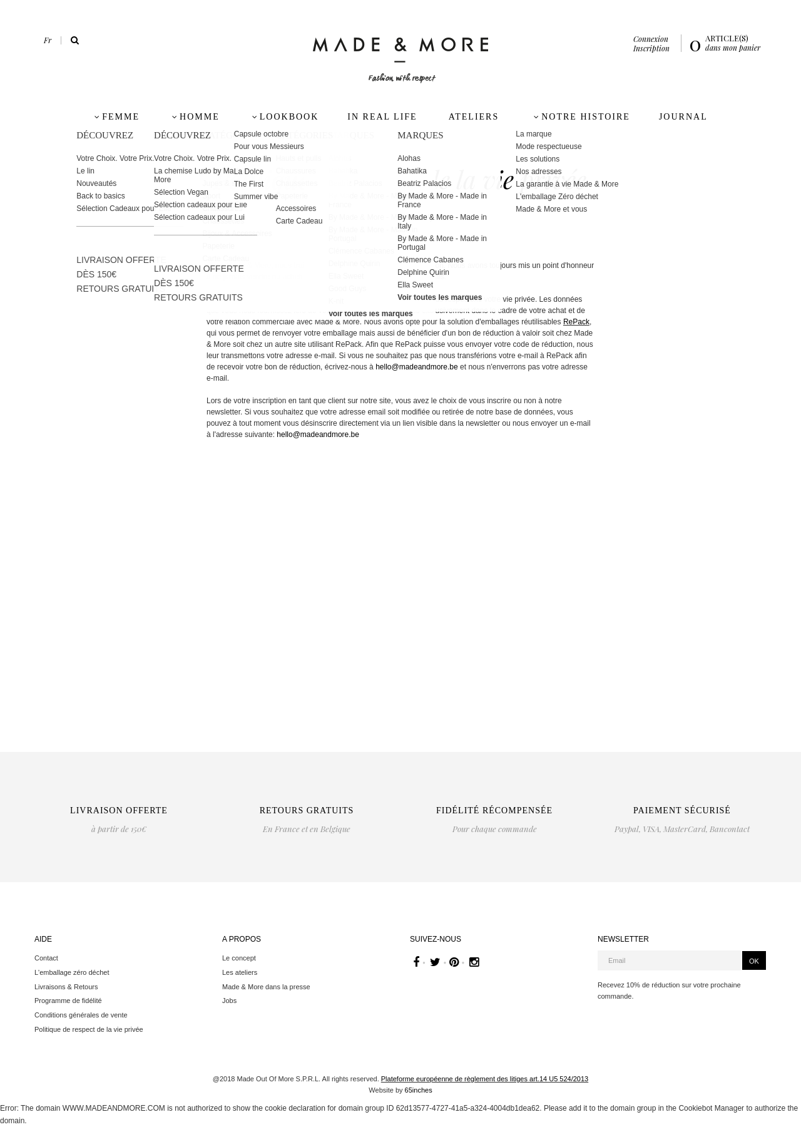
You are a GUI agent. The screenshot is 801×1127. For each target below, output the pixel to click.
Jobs (229, 1000)
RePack (576, 321)
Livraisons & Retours (66, 987)
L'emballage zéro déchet (72, 972)
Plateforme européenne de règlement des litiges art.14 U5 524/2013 (484, 1079)
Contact (46, 958)
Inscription (651, 48)
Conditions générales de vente (81, 1015)
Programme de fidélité (68, 1000)
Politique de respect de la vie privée (88, 1029)
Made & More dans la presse (266, 987)
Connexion (650, 39)
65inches (418, 1090)
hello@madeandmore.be (416, 367)
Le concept (239, 958)
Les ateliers (239, 972)
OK (754, 961)
